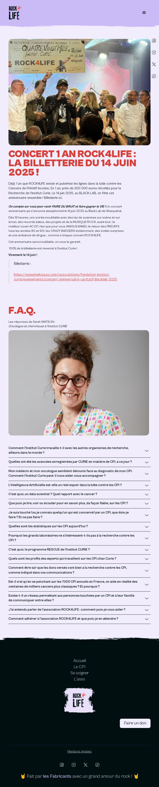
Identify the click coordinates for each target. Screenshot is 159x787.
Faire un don (135, 723)
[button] (144, 12)
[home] (15, 12)
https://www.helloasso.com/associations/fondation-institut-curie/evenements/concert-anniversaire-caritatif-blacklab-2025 (65, 277)
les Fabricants (57, 776)
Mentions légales (79, 751)
